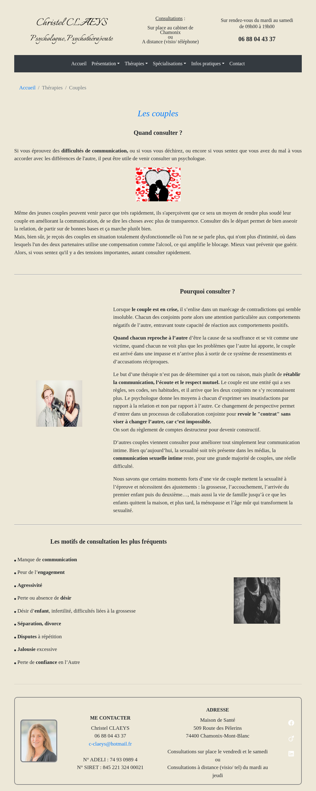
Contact (237, 63)
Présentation (104, 63)
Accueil (79, 63)
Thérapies (134, 63)
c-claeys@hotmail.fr (110, 744)
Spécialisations (167, 63)
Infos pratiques (206, 63)
